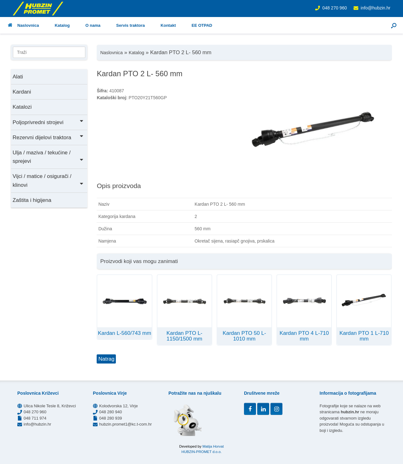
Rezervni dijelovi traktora (48, 136)
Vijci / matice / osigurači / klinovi (48, 180)
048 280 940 (110, 412)
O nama (92, 25)
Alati (18, 77)
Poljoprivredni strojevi (48, 121)
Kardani (22, 92)
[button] (393, 25)
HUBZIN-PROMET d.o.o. (201, 452)
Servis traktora (130, 25)
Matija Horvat (213, 446)
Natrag (106, 359)
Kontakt (168, 25)
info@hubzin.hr (375, 7)
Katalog (62, 25)
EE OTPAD (201, 25)
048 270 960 (334, 7)
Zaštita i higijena (32, 200)
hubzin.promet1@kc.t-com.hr (125, 424)
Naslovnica (23, 25)
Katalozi (22, 107)
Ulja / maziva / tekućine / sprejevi (48, 157)
